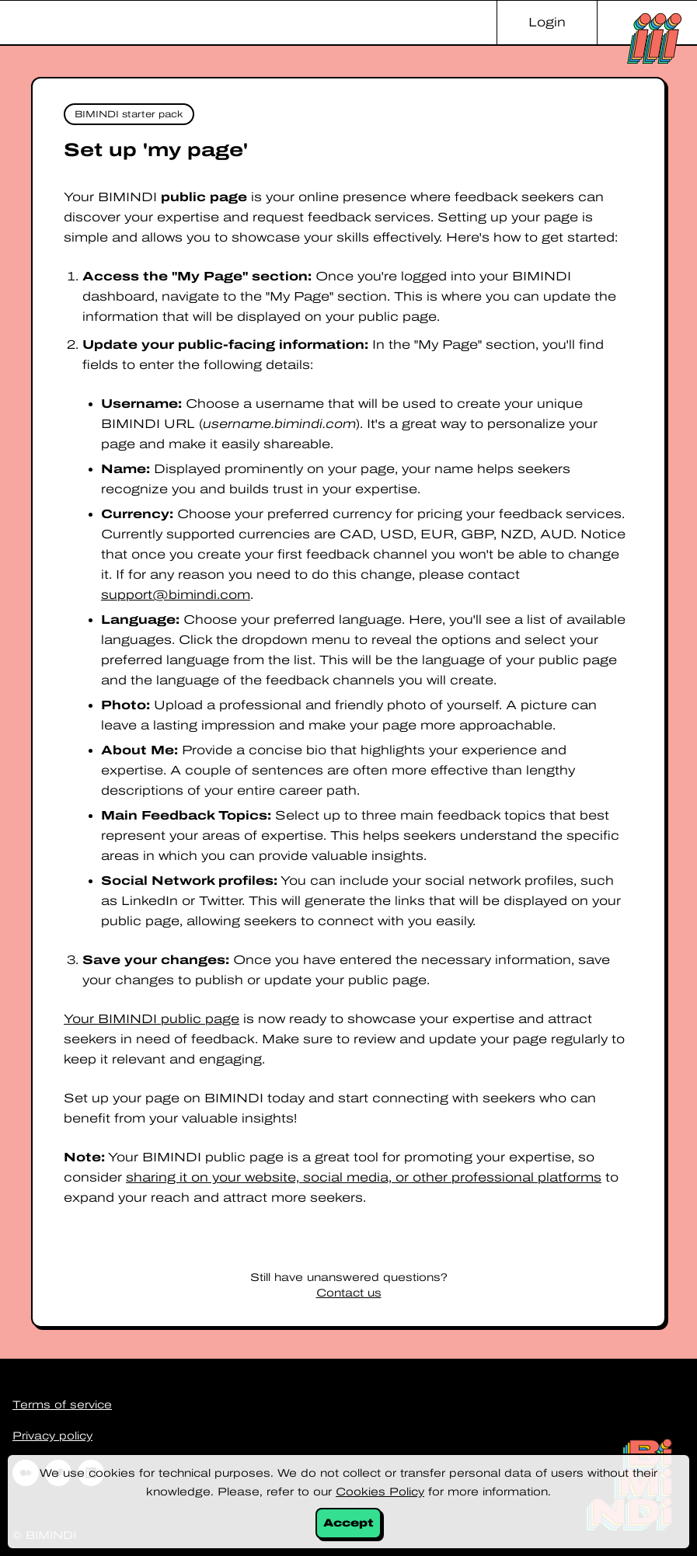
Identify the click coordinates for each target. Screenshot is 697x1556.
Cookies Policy (380, 1492)
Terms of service (62, 1405)
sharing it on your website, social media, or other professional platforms (363, 1177)
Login (547, 22)
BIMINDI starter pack (129, 114)
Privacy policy (52, 1436)
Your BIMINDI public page (151, 1018)
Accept (348, 1523)
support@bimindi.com (175, 594)
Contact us (349, 1293)
